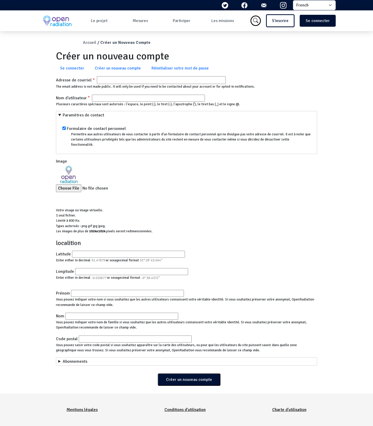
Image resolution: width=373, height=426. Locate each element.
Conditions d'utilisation (185, 409)
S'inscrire (280, 20)
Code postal (67, 338)
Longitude (65, 271)
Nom (60, 316)
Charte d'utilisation (289, 409)
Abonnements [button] (75, 361)
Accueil (89, 42)
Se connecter (318, 20)
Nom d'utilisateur (71, 98)
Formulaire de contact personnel (96, 128)
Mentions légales (82, 409)
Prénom (63, 293)
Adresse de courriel (74, 80)
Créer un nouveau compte (118, 68)
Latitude (63, 254)
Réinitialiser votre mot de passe (180, 68)
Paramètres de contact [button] (83, 115)
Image (61, 161)
